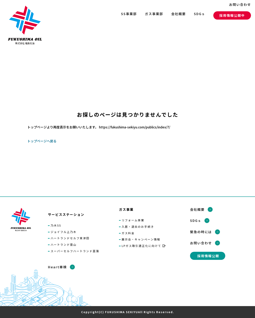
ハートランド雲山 (63, 244)
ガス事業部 (154, 13)
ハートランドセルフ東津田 (70, 238)
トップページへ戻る (41, 141)
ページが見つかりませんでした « (26, 26)
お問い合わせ (240, 4)
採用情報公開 (208, 255)
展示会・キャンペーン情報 (141, 239)
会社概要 (178, 13)
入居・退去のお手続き (138, 227)
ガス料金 (128, 233)
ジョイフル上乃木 (63, 232)
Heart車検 (57, 266)
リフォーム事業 (133, 220)
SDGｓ (199, 13)
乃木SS (56, 225)
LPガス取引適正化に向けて (141, 246)
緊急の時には (201, 231)
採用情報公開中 (232, 15)
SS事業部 (129, 13)
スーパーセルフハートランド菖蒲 (75, 251)
